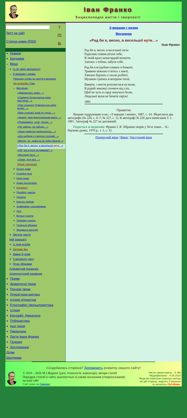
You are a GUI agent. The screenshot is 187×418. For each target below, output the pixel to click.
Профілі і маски (25, 204)
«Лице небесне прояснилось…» (36, 138)
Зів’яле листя (22, 250)
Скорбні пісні (24, 184)
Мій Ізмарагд (17, 256)
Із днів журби (21, 261)
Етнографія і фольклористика (31, 329)
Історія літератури (23, 323)
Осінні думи (23, 179)
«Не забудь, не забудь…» (32, 133)
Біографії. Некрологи (25, 341)
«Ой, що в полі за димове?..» (35, 159)
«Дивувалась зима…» (30, 97)
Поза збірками (22, 283)
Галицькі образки (26, 240)
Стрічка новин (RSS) (21, 41)
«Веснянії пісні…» (28, 164)
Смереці (45, 414)
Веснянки (22, 92)
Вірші (14, 65)
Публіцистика (20, 346)
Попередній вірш (106, 137)
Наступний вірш (141, 137)
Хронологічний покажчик (25, 294)
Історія (15, 335)
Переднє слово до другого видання (34, 82)
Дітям (10, 382)
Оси (18, 225)
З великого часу (23, 278)
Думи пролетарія (26, 194)
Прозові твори (20, 311)
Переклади (18, 358)
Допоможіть (93, 398)
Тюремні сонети (26, 235)
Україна (21, 209)
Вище (124, 137)
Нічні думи (22, 189)
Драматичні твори (23, 305)
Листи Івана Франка (24, 364)
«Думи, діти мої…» (28, 169)
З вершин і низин (24, 76)
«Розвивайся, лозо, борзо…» (34, 128)
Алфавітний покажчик (23, 289)
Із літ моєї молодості (26, 71)
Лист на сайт (15, 33)
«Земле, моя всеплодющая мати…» (39, 123)
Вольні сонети (25, 230)
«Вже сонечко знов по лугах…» (36, 118)
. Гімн (24, 87)
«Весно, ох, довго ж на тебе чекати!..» (40, 148)
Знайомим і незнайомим (31, 219)
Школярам (13, 387)
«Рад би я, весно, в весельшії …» (40, 153)
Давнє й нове (22, 272)
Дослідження (19, 376)
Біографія (17, 59)
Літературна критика (25, 317)
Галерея (16, 370)
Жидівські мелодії (27, 245)
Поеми (15, 300)
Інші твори (17, 352)
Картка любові (25, 214)
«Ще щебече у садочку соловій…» (38, 143)
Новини (15, 54)
